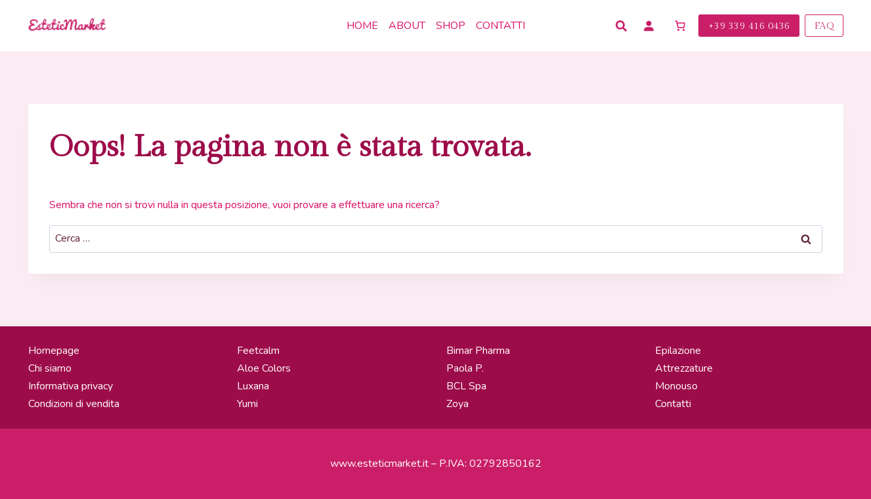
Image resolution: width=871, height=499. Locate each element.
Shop (450, 25)
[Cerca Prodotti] (623, 26)
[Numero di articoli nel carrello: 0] (680, 25)
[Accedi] (648, 25)
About (407, 25)
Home (362, 25)
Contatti (500, 25)
